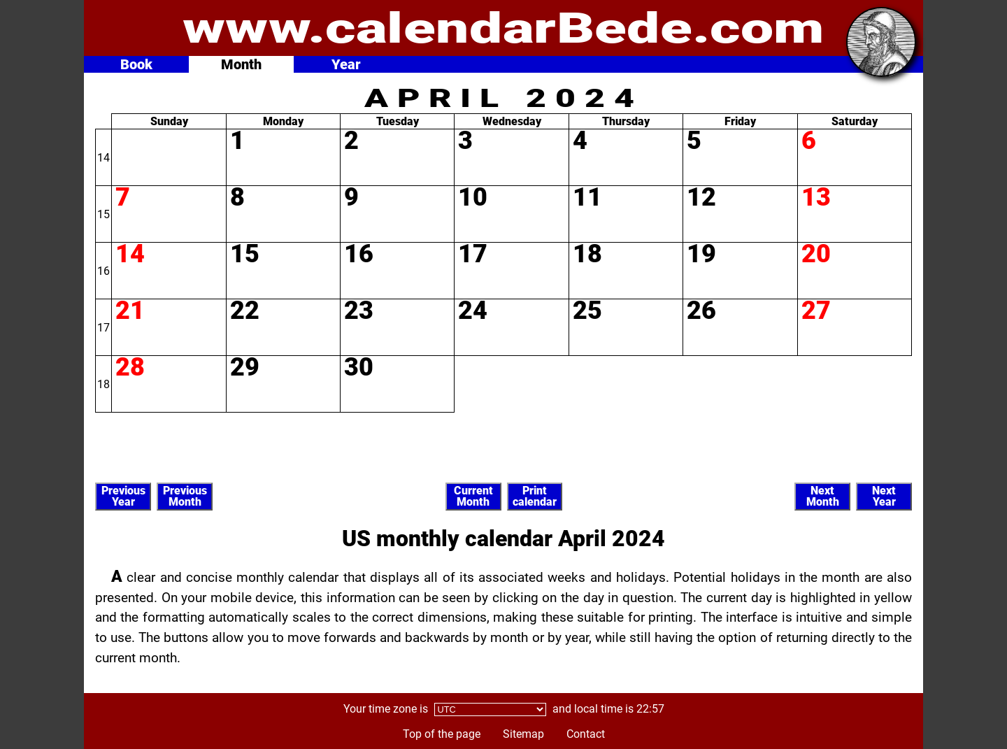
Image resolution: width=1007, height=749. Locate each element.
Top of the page (441, 734)
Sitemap (523, 734)
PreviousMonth (185, 496)
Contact (585, 734)
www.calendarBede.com (503, 28)
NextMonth (822, 496)
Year (346, 64)
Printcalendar (535, 496)
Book (136, 64)
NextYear (884, 496)
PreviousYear (123, 496)
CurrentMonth (473, 496)
